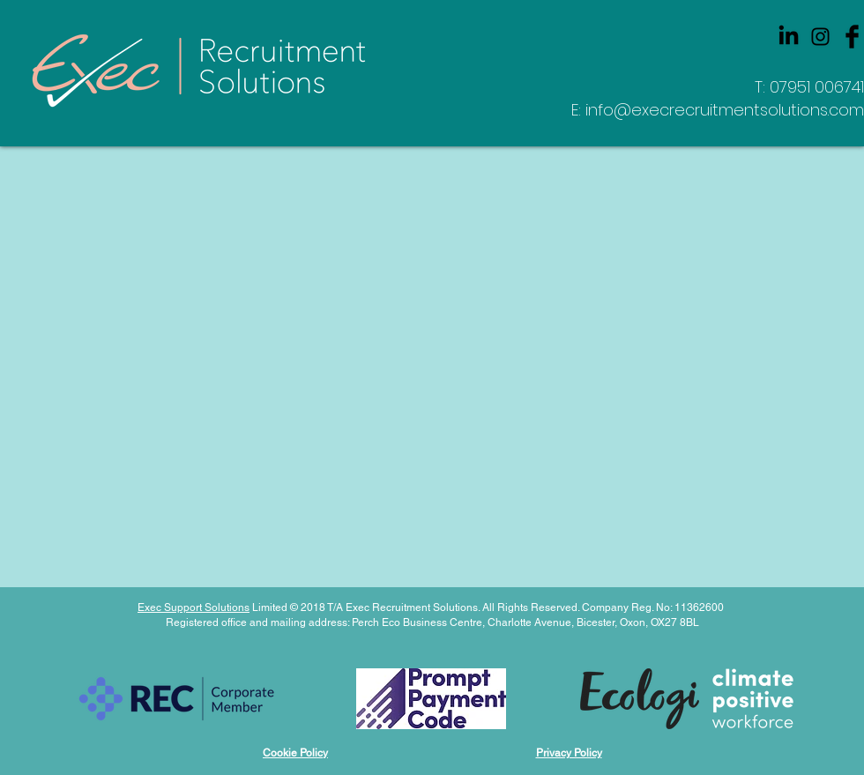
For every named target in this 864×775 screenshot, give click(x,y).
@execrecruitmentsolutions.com (739, 110)
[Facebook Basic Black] (852, 36)
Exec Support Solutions (194, 607)
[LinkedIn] (789, 36)
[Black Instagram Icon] (820, 36)
